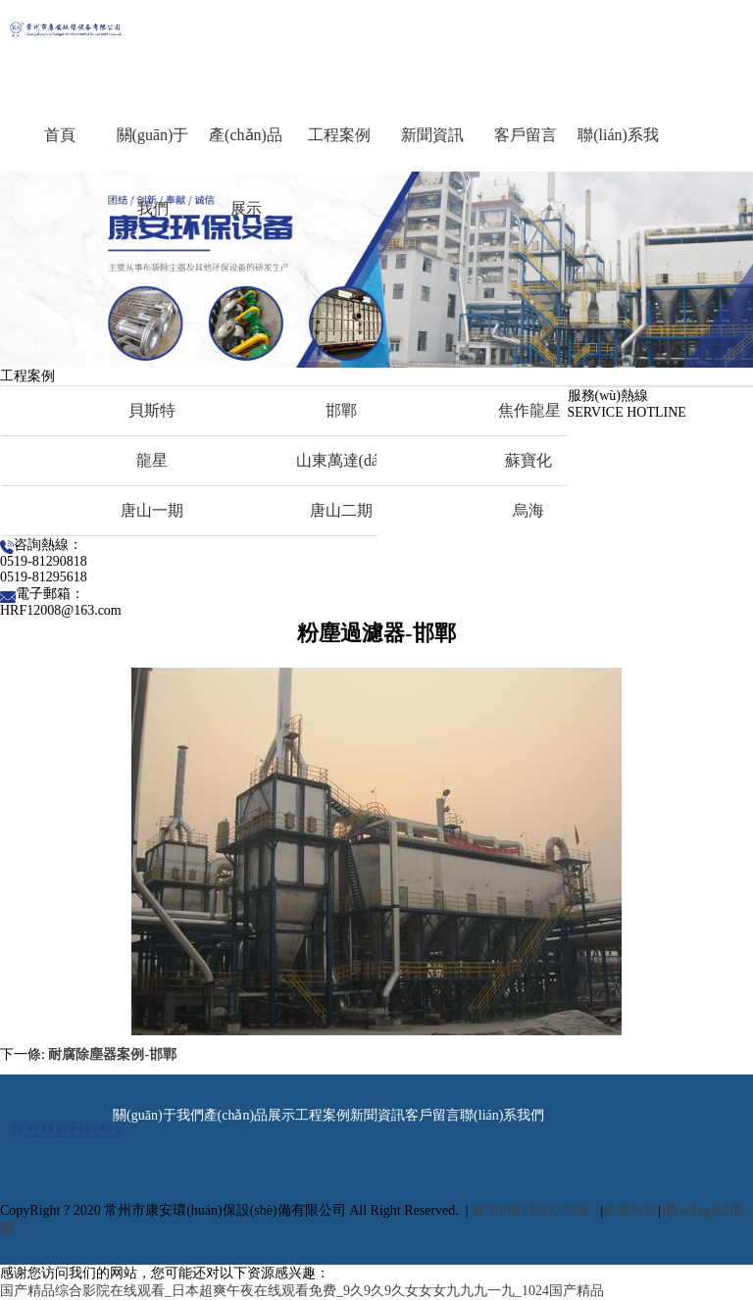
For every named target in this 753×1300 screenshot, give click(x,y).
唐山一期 (152, 510)
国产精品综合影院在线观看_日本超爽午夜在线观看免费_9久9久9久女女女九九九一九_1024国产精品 (302, 1290)
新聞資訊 (432, 134)
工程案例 (339, 134)
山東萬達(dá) (340, 460)
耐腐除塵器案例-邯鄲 (112, 1054)
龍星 (152, 460)
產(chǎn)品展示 (245, 171)
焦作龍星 (529, 410)
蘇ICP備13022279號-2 (536, 1210)
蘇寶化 (528, 460)
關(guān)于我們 (153, 171)
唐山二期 (341, 510)
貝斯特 (152, 410)
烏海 (528, 510)
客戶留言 (525, 134)
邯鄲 (341, 410)
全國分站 (630, 1210)
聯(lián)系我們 (502, 1115)
